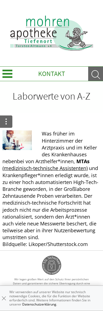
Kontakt (51, 73)
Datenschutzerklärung (39, 304)
